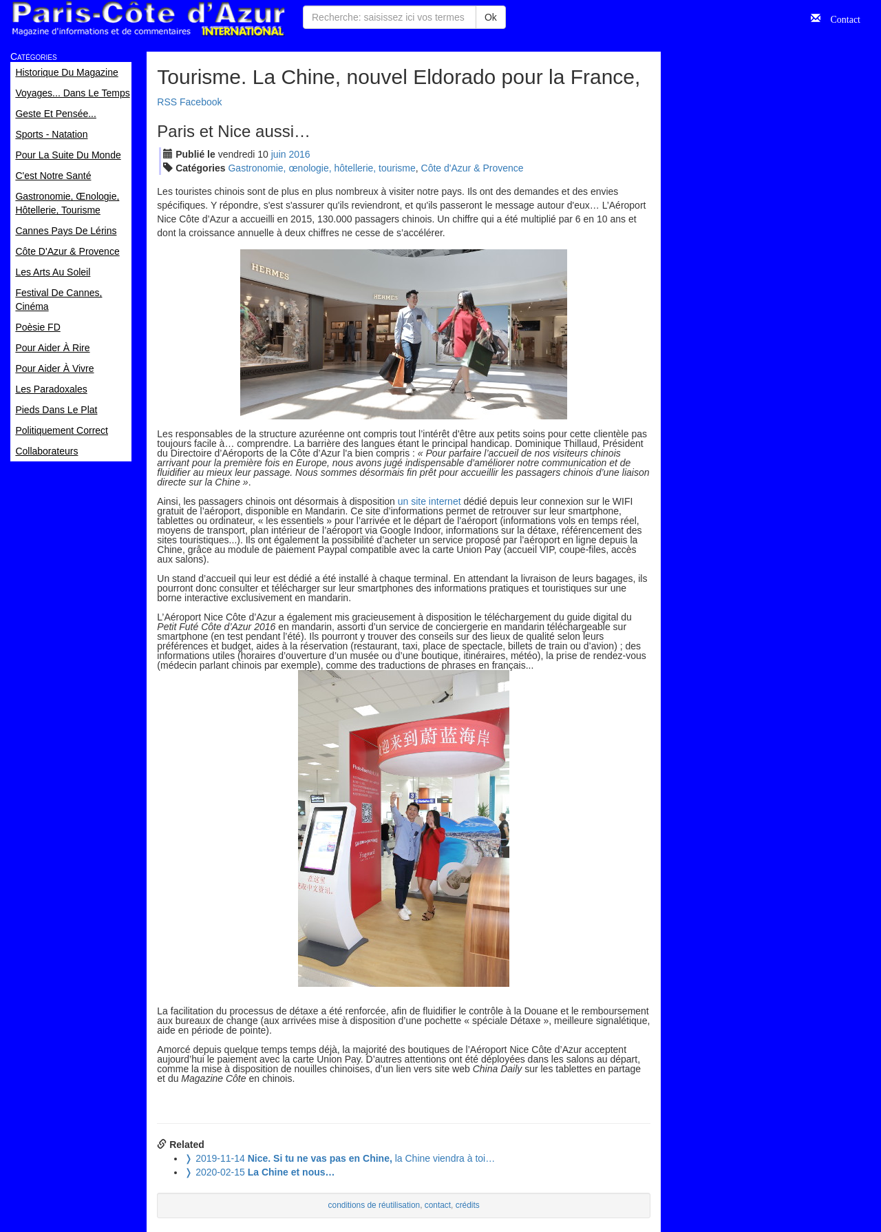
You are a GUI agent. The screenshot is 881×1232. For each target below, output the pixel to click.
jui (278, 154)
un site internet (429, 501)
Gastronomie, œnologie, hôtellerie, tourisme (321, 168)
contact (438, 1205)
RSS (167, 101)
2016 (299, 154)
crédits (468, 1205)
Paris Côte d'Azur (148, 19)
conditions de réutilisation (374, 1205)
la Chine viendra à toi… (339, 1158)
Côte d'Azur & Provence (472, 168)
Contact (840, 17)
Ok (491, 17)
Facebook (201, 101)
